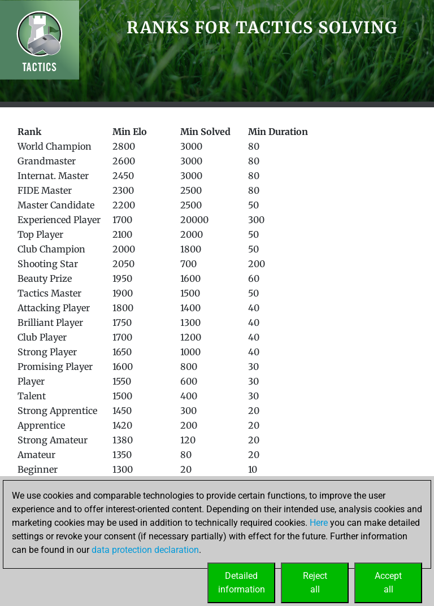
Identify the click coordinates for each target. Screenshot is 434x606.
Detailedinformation (241, 582)
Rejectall (315, 582)
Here (319, 522)
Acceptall (388, 582)
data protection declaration (145, 549)
